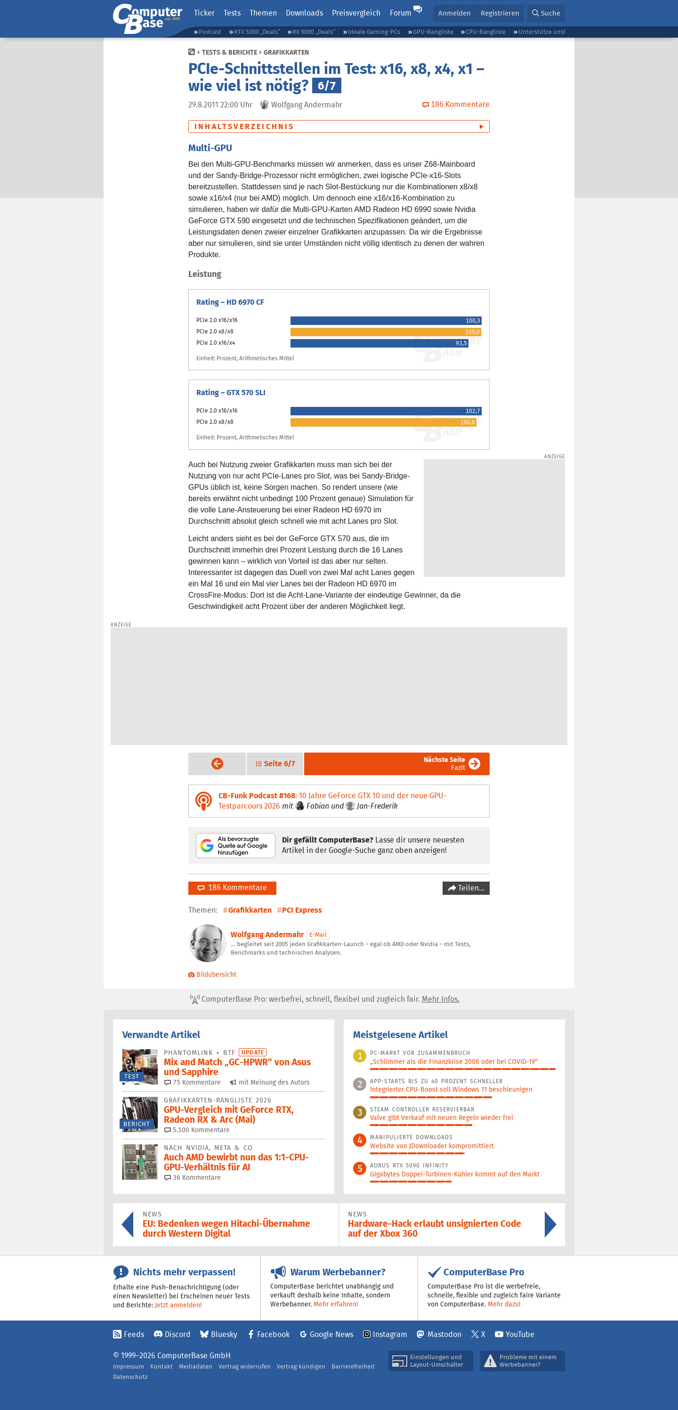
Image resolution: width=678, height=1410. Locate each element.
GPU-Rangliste (433, 31)
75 (192, 1082)
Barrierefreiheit (353, 1366)
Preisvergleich (356, 13)
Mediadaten (195, 1366)
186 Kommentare (232, 887)
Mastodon (444, 1334)
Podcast (210, 31)
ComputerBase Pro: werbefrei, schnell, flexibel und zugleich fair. (325, 999)
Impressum (128, 1366)
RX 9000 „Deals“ (313, 31)
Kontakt (161, 1366)
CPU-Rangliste (486, 31)
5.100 (197, 1129)
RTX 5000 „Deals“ (257, 31)
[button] (546, 13)
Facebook (273, 1334)
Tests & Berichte (229, 52)
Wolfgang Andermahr (267, 934)
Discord (178, 1334)
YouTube (520, 1334)
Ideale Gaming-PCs (374, 31)
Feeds (134, 1334)
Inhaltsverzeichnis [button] (244, 126)
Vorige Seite (210, 763)
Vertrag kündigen (301, 1366)
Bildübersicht (212, 974)
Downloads (304, 13)
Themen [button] (263, 13)
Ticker (204, 13)
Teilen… (470, 888)
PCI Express (302, 910)
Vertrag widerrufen (244, 1366)
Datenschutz (130, 1376)
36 (192, 1177)
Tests (232, 13)
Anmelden (454, 13)
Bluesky (224, 1334)
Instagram (390, 1334)
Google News (331, 1334)
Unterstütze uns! (541, 31)
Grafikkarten (286, 52)
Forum (401, 13)
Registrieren (500, 13)
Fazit (444, 763)
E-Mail (318, 934)
